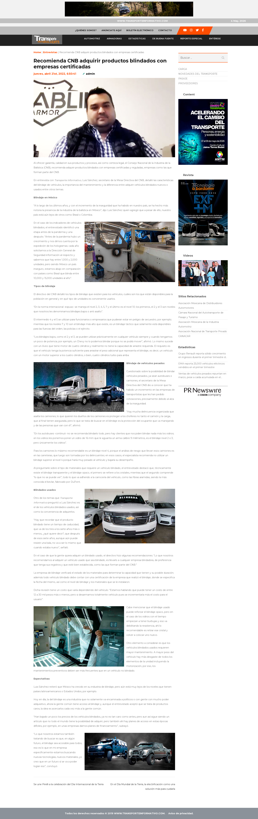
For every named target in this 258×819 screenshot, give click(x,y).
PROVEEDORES (188, 83)
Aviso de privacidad (180, 813)
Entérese (215, 38)
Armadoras (114, 38)
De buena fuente (163, 38)
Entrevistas (50, 52)
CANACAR (184, 336)
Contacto (165, 30)
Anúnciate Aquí (111, 30)
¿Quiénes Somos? (86, 30)
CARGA (182, 69)
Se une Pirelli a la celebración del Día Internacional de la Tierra (68, 784)
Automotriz (92, 38)
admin (90, 73)
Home (37, 52)
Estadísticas (137, 38)
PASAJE (183, 78)
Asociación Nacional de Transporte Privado (202, 331)
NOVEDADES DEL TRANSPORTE (198, 73)
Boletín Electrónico (139, 30)
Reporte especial (191, 38)
